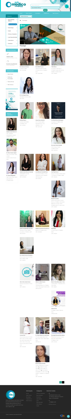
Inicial (21, 13)
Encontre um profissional (11, 63)
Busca (45, 10)
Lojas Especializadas (12, 37)
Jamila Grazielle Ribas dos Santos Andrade (29, 228)
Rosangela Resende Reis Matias (58, 335)
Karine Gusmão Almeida (40, 363)
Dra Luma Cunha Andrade (56, 145)
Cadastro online (9, 56)
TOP (68, 416)
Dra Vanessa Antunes (24, 66)
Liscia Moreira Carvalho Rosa (42, 171)
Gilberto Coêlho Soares (40, 281)
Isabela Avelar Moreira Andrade (13, 131)
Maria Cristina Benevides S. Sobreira (58, 281)
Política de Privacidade (10, 78)
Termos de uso (11, 81)
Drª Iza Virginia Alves (24, 95)
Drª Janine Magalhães (10, 175)
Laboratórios (11, 40)
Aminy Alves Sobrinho (40, 120)
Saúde (9, 30)
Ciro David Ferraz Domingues (57, 120)
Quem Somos (29, 13)
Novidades (38, 13)
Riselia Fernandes (55, 198)
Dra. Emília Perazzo (40, 66)
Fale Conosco (55, 13)
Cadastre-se (46, 13)
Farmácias (10, 43)
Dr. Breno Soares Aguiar (11, 152)
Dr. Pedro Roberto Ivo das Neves (42, 335)
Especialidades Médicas (11, 20)
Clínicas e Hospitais (12, 34)
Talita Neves (54, 66)
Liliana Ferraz (54, 308)
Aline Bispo (53, 228)
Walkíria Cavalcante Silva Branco (42, 228)
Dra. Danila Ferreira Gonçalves (26, 255)
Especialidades (39, 395)
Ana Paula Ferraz (54, 171)
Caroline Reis (22, 335)
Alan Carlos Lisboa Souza (25, 281)
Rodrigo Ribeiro (23, 120)
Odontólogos (11, 27)
